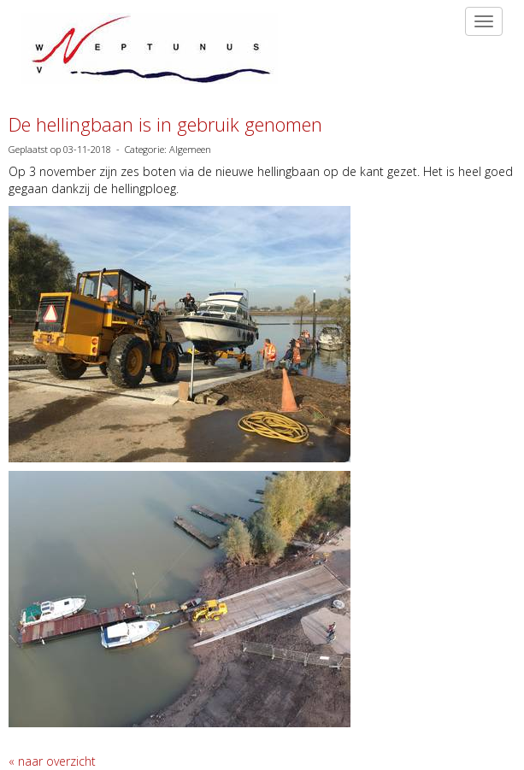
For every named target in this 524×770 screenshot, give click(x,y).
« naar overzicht (52, 761)
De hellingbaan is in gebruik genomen (165, 124)
